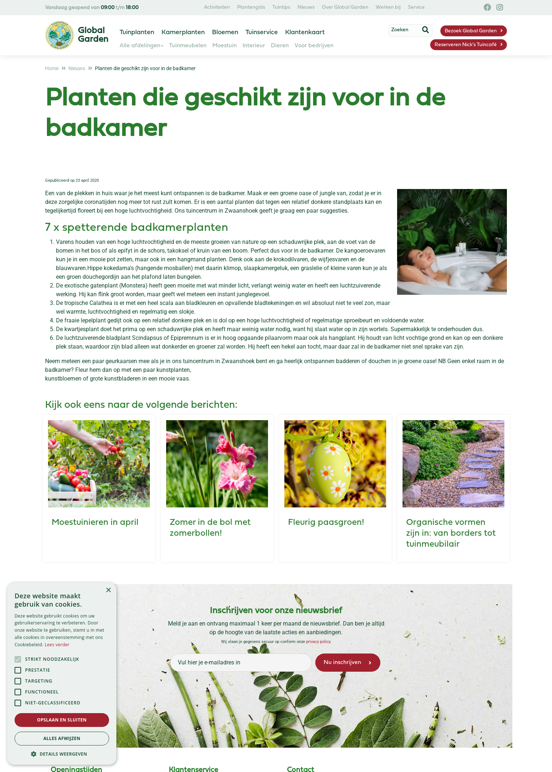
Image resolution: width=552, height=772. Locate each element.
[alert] (61, 674)
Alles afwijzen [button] (61, 738)
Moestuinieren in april (95, 523)
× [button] (108, 590)
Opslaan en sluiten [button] (62, 720)
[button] (62, 753)
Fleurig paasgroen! (326, 523)
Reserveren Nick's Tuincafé (466, 45)
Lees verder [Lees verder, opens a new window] (57, 645)
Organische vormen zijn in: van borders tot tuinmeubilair (451, 533)
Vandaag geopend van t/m (92, 7)
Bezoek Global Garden (471, 31)
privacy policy (318, 641)
